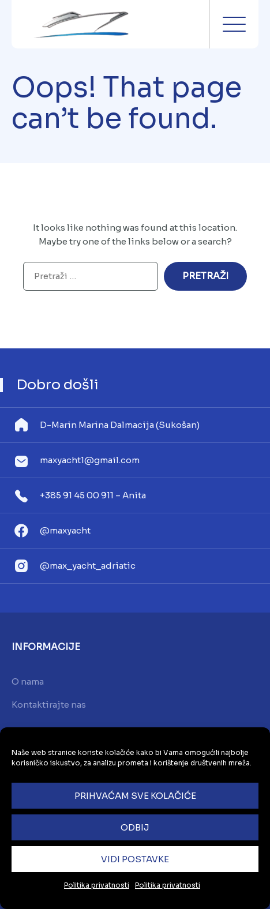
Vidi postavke (135, 859)
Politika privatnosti (96, 885)
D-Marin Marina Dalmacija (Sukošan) (120, 424)
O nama (28, 681)
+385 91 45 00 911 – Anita (93, 495)
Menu (234, 24)
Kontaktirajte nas (49, 704)
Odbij (135, 827)
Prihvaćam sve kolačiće (135, 795)
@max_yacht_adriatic (88, 565)
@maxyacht (65, 530)
